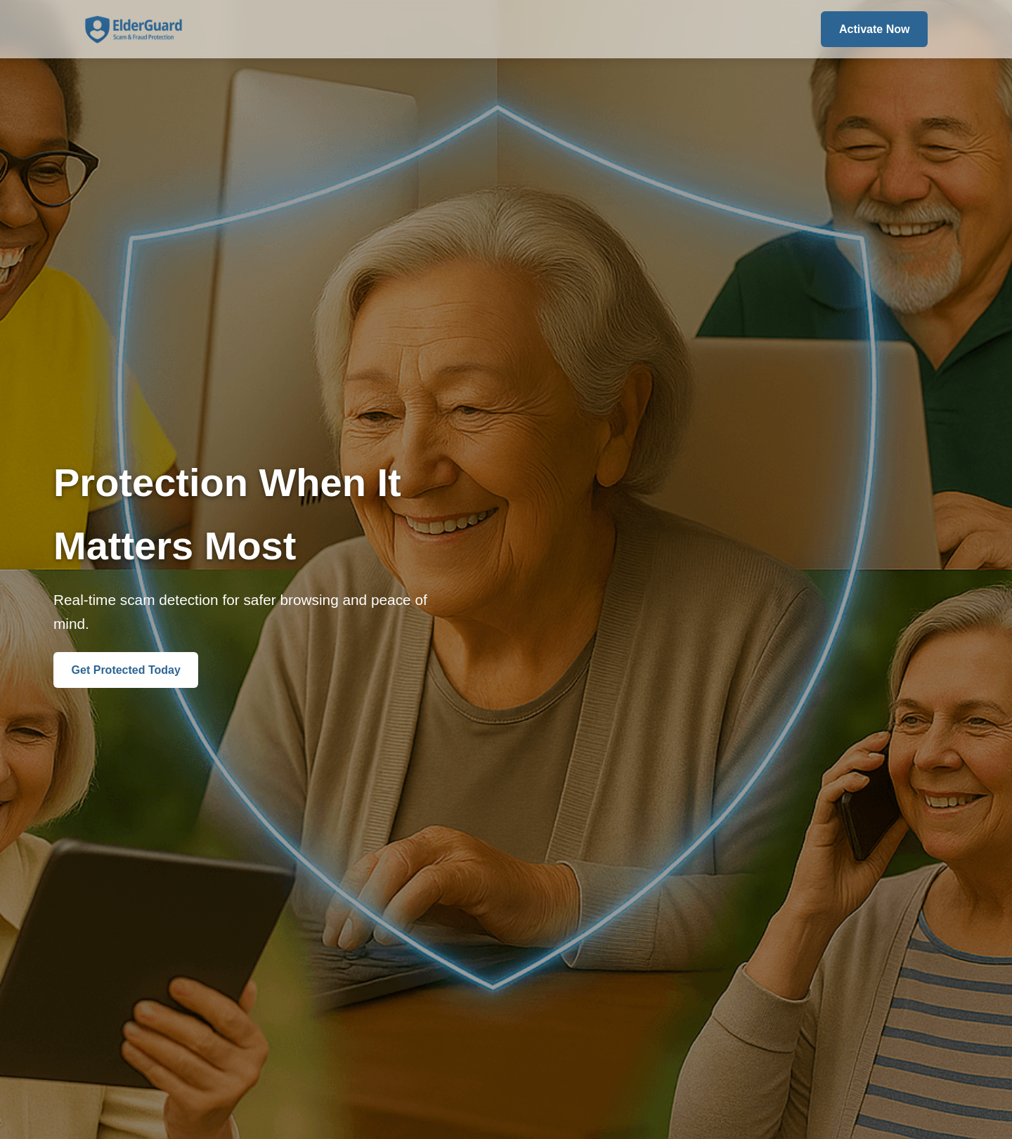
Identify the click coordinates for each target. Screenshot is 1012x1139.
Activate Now (874, 29)
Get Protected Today (126, 670)
